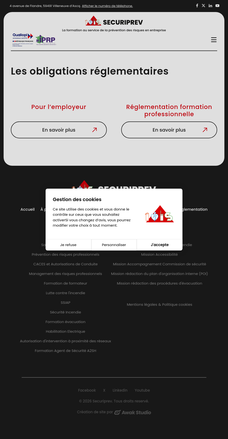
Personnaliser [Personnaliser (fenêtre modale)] (114, 244)
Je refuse (68, 244)
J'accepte (160, 244)
